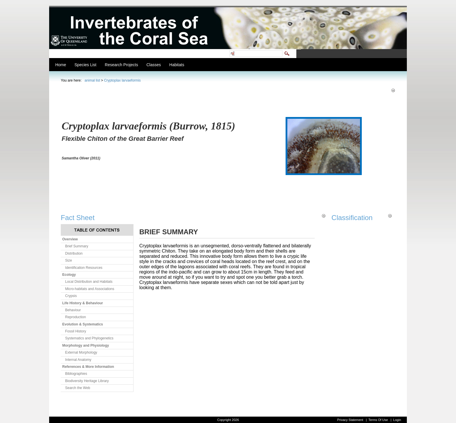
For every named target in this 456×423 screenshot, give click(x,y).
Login (397, 420)
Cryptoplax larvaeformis (122, 80)
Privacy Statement (350, 420)
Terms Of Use (378, 420)
